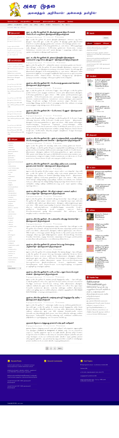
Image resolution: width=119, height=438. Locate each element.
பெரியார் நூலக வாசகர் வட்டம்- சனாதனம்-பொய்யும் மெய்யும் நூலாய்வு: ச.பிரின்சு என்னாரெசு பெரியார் (98, 48)
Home (15, 27)
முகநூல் (10, 247)
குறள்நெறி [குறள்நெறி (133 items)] (90, 307)
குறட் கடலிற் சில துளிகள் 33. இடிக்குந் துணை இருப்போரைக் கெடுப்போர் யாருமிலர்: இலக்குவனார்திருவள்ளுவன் (50, 33)
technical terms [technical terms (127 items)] (97, 307)
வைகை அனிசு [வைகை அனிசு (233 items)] (103, 294)
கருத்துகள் (97, 43)
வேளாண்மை (11, 262)
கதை (31, 24)
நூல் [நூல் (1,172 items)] (104, 284)
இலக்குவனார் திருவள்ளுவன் (35, 37)
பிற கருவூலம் (11, 235)
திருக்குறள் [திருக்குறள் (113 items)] (104, 314)
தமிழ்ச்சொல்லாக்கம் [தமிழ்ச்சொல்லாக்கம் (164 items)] (93, 298)
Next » (60, 348)
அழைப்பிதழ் (11, 149)
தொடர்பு (68, 24)
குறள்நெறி (10, 189)
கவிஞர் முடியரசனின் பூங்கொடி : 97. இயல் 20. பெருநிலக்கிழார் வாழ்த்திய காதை (102, 248)
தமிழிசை (10, 203)
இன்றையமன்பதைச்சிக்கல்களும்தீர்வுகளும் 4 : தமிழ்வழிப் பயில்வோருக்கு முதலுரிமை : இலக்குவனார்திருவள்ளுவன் (98, 60)
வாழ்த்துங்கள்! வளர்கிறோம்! (87, 376)
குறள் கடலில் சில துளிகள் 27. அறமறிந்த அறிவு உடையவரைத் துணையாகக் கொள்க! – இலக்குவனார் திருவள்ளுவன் (51, 165)
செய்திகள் (48, 24)
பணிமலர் (10, 222)
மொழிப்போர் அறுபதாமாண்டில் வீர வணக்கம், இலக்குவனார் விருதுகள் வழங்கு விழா (103, 120)
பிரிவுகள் (106, 43)
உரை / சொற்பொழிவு (13, 168)
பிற (63, 24)
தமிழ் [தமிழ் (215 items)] (88, 296)
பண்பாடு (10, 224)
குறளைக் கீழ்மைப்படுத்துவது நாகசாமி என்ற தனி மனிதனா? (50, 323)
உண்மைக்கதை (12, 166)
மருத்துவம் (11, 243)
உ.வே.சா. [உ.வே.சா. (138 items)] (101, 305)
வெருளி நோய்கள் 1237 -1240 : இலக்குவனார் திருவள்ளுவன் (103, 197)
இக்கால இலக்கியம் (49, 21)
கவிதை (36, 24)
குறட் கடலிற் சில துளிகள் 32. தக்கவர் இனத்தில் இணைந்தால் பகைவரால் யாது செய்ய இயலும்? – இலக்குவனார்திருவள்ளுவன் (52, 59)
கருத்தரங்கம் (11, 176)
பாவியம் (42, 24)
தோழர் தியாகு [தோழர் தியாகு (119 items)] (96, 312)
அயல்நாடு (11, 143)
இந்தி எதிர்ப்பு (11, 155)
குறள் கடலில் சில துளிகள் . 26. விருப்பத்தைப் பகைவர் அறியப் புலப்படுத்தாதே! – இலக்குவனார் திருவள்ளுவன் (51, 192)
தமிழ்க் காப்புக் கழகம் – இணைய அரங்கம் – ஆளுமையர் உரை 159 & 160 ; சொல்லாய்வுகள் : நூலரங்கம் (16, 66)
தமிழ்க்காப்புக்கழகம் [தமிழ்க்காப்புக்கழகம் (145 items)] (93, 305)
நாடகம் (10, 216)
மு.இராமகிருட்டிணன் (13, 245)
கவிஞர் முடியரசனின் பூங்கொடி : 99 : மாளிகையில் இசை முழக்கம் (102, 226)
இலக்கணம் (11, 157)
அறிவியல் (9, 24)
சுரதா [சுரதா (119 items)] (102, 312)
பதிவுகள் (89, 43)
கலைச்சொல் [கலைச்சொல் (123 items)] (102, 310)
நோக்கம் (71, 21)
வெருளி (10, 255)
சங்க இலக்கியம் (25, 21)
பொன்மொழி (11, 241)
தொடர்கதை (11, 212)
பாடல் (9, 228)
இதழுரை (10, 153)
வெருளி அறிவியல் (13, 257)
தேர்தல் (10, 210)
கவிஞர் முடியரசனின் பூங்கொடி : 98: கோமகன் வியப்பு (102, 237)
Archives (10, 266)
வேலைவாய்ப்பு (56, 24)
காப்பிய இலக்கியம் (13, 187)
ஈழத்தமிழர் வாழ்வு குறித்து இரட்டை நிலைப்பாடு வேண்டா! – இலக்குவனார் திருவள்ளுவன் (16, 39)
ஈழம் (9, 164)
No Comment (60, 37)
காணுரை (10, 185)
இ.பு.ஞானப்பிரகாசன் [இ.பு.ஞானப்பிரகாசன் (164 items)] (93, 301)
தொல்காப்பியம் (12, 21)
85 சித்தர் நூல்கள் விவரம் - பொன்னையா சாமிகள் (92, 365)
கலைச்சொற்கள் (12, 180)
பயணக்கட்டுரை (12, 226)
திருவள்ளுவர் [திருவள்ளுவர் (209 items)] (95, 296)
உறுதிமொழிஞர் (12, 170)
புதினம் (10, 237)
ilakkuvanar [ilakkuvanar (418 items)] (92, 287)
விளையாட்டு (11, 253)
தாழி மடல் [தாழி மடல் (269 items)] (90, 292)
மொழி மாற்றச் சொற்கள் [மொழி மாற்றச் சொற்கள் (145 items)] (103, 303)
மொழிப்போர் (11, 251)
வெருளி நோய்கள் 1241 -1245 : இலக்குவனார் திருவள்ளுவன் (103, 186)
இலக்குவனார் (11, 159)
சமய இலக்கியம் (18, 24)
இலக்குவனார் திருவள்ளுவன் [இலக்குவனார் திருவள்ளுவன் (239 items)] (96, 293)
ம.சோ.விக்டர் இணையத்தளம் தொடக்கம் (90, 372)
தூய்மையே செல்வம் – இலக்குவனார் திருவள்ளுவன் (102, 215)
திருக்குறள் (36, 21)
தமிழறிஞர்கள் (11, 201)
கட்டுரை (26, 24)
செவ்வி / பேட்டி (12, 199)
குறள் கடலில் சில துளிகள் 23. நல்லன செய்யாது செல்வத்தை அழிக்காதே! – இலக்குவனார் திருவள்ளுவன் (50, 245)
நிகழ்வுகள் (61, 21)
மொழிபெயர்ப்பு (12, 249)
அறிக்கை (10, 145)
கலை (9, 178)
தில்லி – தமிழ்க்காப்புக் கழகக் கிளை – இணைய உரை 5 (102, 108)
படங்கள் (10, 220)
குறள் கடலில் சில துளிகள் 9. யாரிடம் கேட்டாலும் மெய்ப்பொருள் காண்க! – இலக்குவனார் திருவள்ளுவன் (52, 273)
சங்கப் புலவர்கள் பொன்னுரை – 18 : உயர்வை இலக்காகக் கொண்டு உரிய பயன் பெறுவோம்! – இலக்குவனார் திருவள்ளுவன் (102, 262)
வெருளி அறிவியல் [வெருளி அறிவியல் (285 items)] (103, 289)
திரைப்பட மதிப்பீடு (13, 207)
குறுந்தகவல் (11, 191)
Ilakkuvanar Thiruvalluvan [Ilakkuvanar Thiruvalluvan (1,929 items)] (94, 283)
